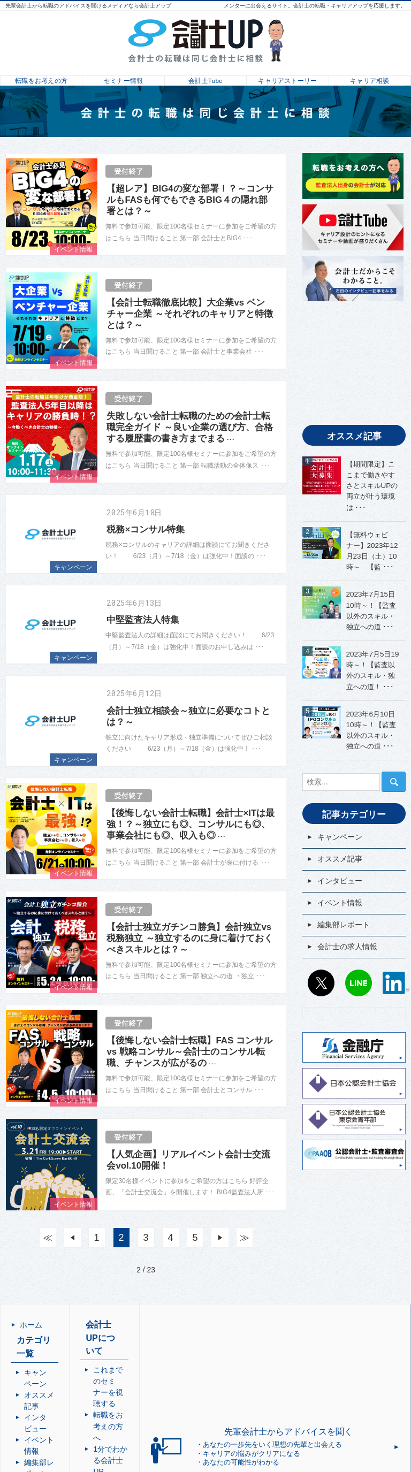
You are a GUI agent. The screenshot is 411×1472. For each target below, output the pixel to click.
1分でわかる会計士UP (172, 1378)
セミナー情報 (123, 78)
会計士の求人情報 (347, 946)
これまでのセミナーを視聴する (172, 1350)
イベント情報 (73, 249)
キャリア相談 (369, 78)
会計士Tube (205, 78)
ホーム (31, 1325)
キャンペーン (73, 567)
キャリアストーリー (288, 78)
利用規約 (150, 1411)
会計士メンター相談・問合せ (172, 1395)
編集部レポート (343, 924)
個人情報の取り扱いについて (172, 1428)
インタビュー (339, 880)
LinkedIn (396, 983)
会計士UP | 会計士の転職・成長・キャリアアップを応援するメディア (287, 1463)
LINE (358, 983)
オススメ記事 (339, 859)
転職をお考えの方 (41, 78)
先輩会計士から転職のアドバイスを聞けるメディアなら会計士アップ (88, 6)
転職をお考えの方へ (168, 1366)
